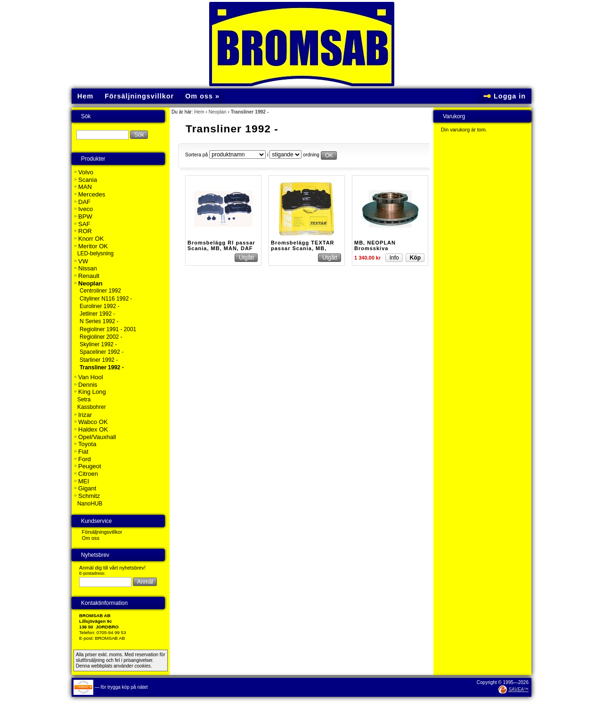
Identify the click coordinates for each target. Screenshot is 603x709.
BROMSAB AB (110, 638)
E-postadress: (92, 573)
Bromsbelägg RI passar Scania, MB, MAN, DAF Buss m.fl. (221, 248)
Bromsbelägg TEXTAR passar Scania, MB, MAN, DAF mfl (302, 248)
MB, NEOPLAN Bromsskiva (375, 245)
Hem (199, 111)
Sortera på (196, 154)
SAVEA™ (518, 689)
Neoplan (218, 111)
